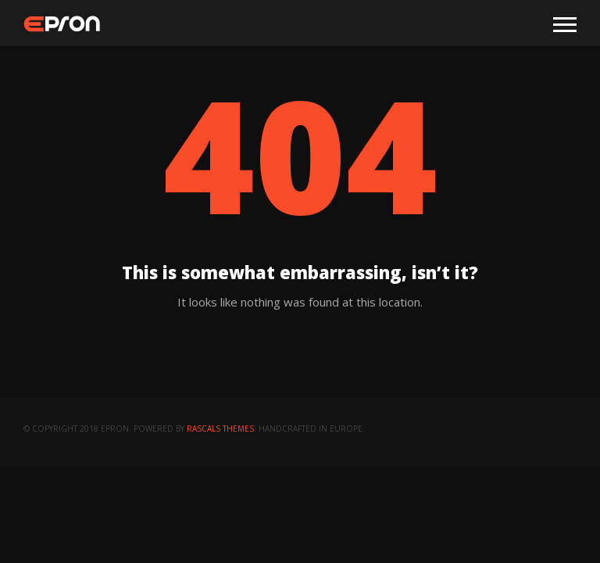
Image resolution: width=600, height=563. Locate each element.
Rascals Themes (220, 428)
